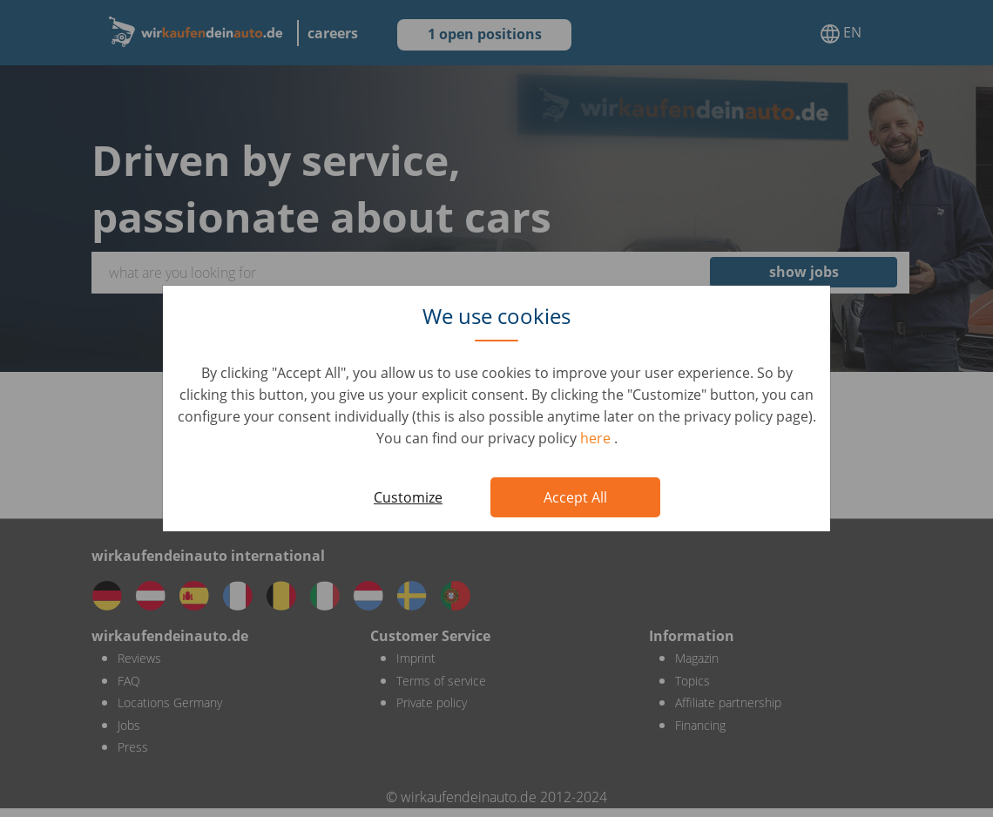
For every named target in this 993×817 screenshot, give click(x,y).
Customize (408, 497)
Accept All (575, 497)
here (597, 438)
